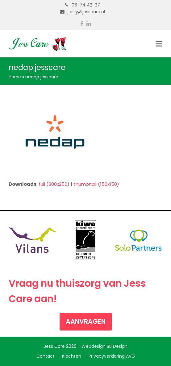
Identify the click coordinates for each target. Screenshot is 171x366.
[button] (159, 44)
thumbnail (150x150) (96, 184)
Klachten (71, 356)
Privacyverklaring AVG (112, 356)
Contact (45, 356)
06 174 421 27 (86, 5)
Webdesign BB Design (104, 346)
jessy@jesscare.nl (86, 12)
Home (15, 77)
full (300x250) (54, 184)
